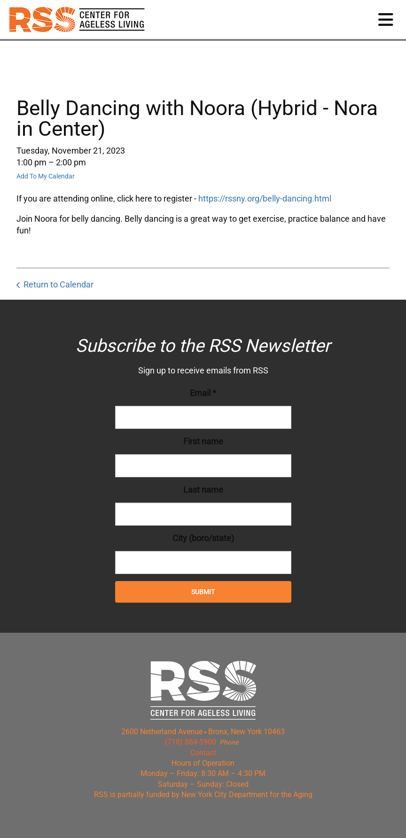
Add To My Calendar (45, 176)
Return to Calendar (58, 284)
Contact (203, 752)
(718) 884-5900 (190, 741)
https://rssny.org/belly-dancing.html (264, 198)
